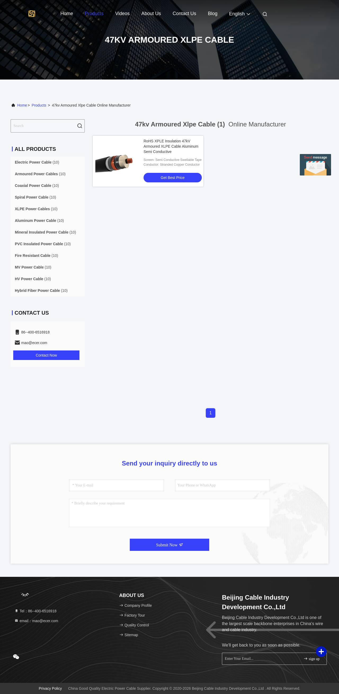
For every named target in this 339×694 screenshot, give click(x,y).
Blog (212, 13)
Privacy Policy (50, 688)
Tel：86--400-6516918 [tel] (35, 611)
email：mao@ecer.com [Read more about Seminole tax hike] (36, 621)
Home (66, 13)
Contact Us (184, 13)
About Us (151, 13)
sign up (311, 658)
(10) (37, 162)
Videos (122, 13)
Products (94, 13)
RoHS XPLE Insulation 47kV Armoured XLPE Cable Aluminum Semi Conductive (171, 146)
